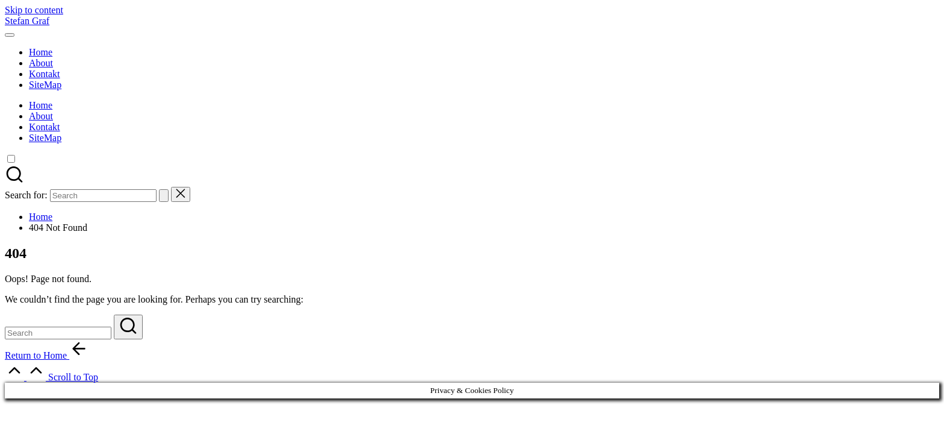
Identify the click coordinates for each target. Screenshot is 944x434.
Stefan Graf (27, 21)
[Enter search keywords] (58, 333)
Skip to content (34, 10)
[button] (164, 195)
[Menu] (9, 35)
